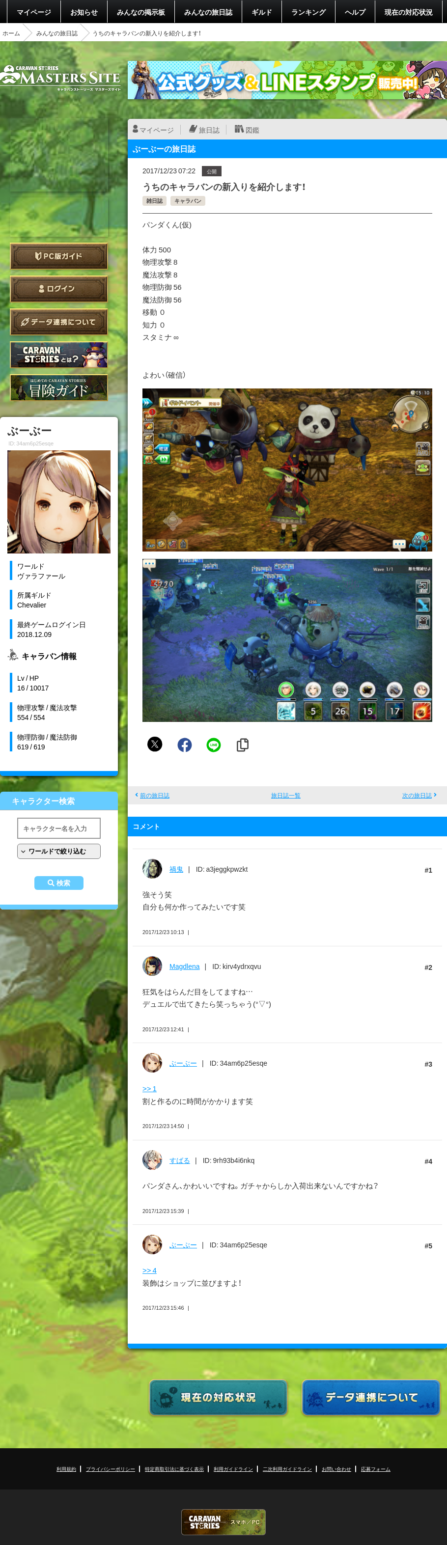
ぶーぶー (183, 1063)
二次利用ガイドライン (287, 1468)
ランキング (308, 12)
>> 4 (149, 1270)
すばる (179, 1160)
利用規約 (66, 1468)
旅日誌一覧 (286, 795)
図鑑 (252, 130)
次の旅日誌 (417, 795)
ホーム (11, 32)
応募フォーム (376, 1468)
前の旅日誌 (154, 795)
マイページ (34, 12)
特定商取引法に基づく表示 (174, 1468)
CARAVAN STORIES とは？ (59, 354)
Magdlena (184, 966)
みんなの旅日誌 (208, 12)
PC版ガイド (59, 256)
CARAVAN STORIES (223, 1522)
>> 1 (149, 1088)
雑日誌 (154, 200)
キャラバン (187, 200)
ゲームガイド (59, 387)
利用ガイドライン (233, 1468)
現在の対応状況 (409, 12)
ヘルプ (355, 12)
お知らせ (84, 12)
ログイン (59, 289)
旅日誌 (209, 130)
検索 (63, 883)
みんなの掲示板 (141, 12)
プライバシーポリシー (110, 1468)
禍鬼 (176, 869)
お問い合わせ (336, 1468)
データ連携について (59, 321)
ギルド (261, 12)
